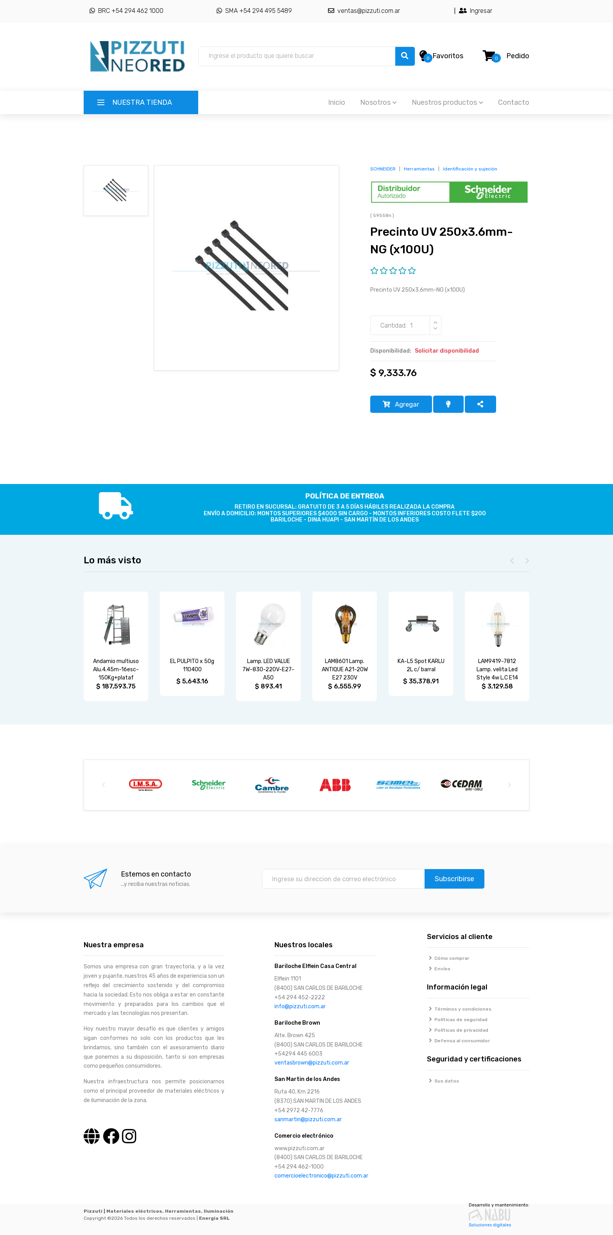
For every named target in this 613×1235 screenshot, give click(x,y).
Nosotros (378, 102)
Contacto (513, 102)
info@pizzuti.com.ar (300, 1007)
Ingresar (475, 10)
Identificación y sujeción (470, 169)
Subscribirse (454, 880)
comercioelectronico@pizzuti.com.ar (321, 1177)
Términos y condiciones (459, 1010)
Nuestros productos (447, 102)
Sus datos (443, 1082)
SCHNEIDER (383, 169)
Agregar (403, 405)
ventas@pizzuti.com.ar (364, 10)
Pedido (517, 56)
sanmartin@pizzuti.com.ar (308, 1120)
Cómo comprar (448, 960)
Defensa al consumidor (458, 1042)
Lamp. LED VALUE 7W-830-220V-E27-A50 (268, 671)
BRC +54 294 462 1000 (126, 10)
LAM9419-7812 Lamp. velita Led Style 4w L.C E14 (497, 671)
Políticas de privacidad (458, 1031)
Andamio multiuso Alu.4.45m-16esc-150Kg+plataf (116, 671)
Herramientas (419, 169)
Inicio (336, 102)
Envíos (439, 970)
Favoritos (447, 56)
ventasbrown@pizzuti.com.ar (311, 1064)
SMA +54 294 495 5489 (254, 10)
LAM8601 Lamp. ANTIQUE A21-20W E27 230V (345, 671)
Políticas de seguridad (457, 1021)
